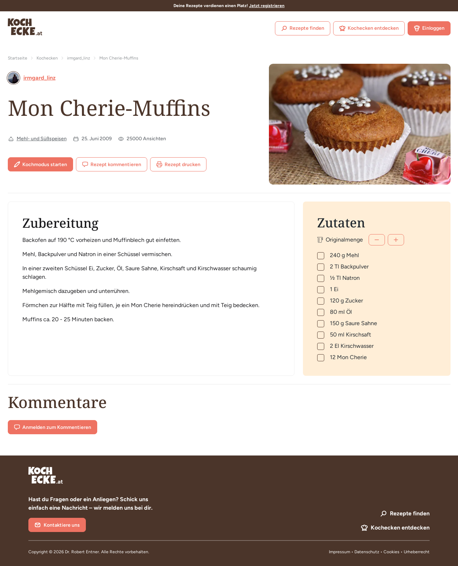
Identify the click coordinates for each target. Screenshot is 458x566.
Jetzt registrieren (267, 5)
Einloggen (429, 28)
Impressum (339, 551)
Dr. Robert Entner (82, 551)
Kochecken (47, 58)
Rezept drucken (178, 164)
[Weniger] (377, 239)
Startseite (17, 58)
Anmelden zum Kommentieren (52, 427)
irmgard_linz (78, 58)
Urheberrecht (417, 551)
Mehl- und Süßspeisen (42, 139)
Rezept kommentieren (111, 164)
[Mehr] (396, 239)
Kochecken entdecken (369, 28)
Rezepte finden (302, 28)
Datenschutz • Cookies (377, 551)
